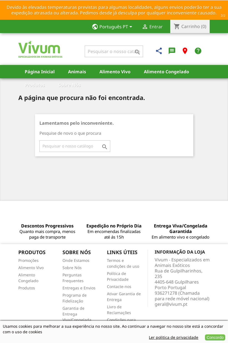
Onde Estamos (75, 260)
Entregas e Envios (79, 288)
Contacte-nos (119, 286)
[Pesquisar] (114, 51)
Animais (77, 72)
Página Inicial (40, 72)
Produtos (35, 85)
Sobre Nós (69, 85)
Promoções (28, 260)
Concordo (215, 337)
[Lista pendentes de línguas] (113, 27)
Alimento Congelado (166, 72)
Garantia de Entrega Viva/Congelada (76, 314)
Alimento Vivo (115, 72)
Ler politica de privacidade (173, 337)
